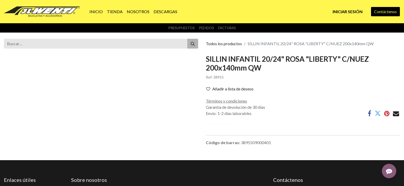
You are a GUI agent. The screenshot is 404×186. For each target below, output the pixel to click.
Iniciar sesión (348, 11)
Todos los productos (224, 43)
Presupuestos (181, 28)
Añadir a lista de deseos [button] (230, 88)
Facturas (227, 28)
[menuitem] (96, 11)
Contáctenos (385, 11)
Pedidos (206, 28)
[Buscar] (192, 44)
